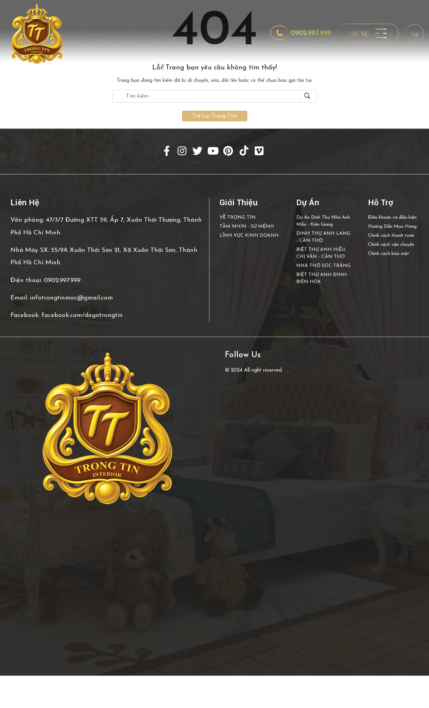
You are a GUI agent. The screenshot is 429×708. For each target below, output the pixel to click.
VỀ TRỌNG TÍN (238, 217)
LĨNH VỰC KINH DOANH (249, 235)
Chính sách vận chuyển (391, 244)
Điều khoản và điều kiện (392, 217)
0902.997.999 (301, 33)
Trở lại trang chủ (214, 116)
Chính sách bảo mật (388, 253)
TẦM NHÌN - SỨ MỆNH (247, 226)
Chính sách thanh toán (391, 235)
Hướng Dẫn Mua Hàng (392, 226)
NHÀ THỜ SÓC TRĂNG (323, 265)
